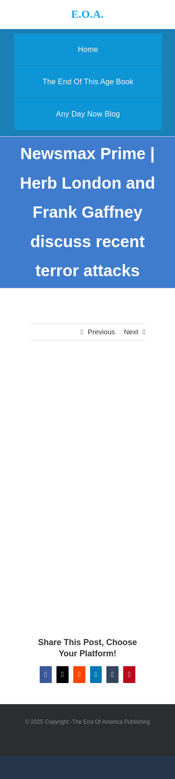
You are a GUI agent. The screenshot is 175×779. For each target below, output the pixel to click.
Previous (101, 332)
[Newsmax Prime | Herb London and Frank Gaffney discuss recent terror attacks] (88, 401)
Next (131, 332)
